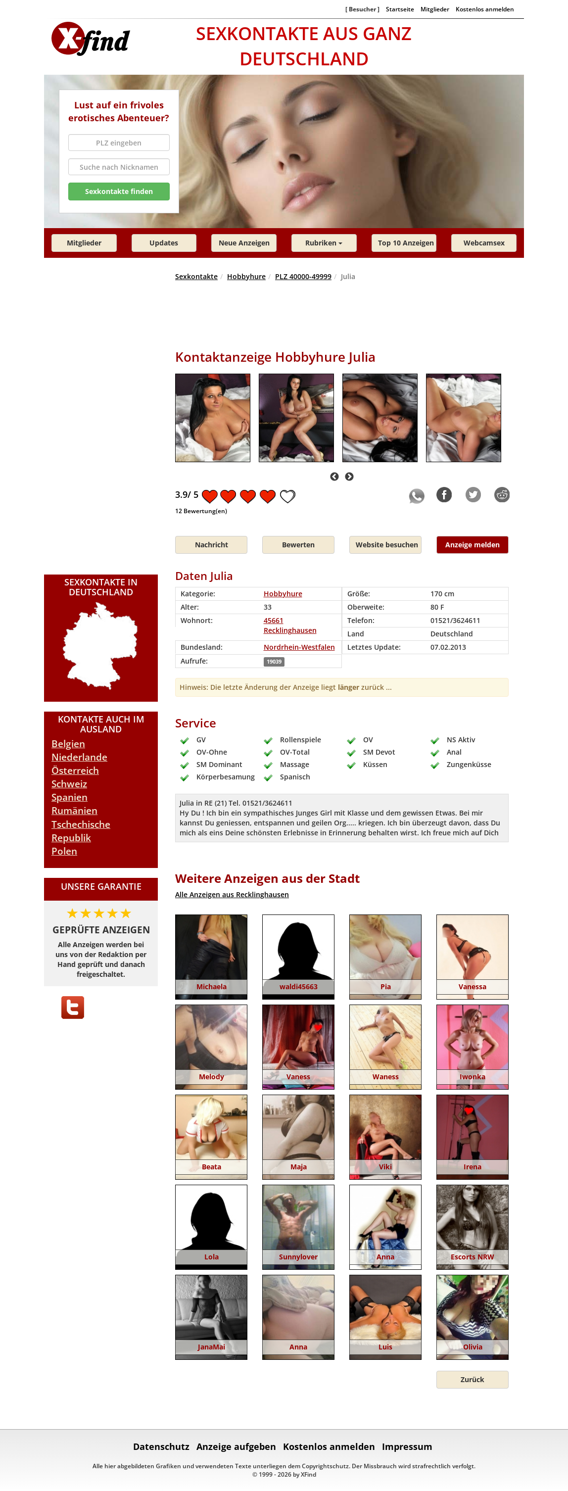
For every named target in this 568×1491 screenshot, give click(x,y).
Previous (334, 477)
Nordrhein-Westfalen (299, 647)
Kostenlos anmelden (485, 9)
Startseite (400, 9)
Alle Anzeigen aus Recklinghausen (232, 894)
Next (349, 477)
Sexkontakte (196, 276)
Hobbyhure (246, 276)
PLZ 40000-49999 (303, 276)
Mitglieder (435, 9)
